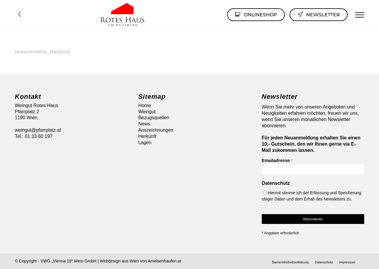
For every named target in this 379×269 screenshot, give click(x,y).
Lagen (145, 142)
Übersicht (20, 14)
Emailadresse (277, 160)
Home (144, 105)
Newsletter (318, 14)
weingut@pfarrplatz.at (38, 130)
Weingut (146, 111)
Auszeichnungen (155, 130)
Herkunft (147, 136)
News (144, 123)
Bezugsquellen (153, 117)
